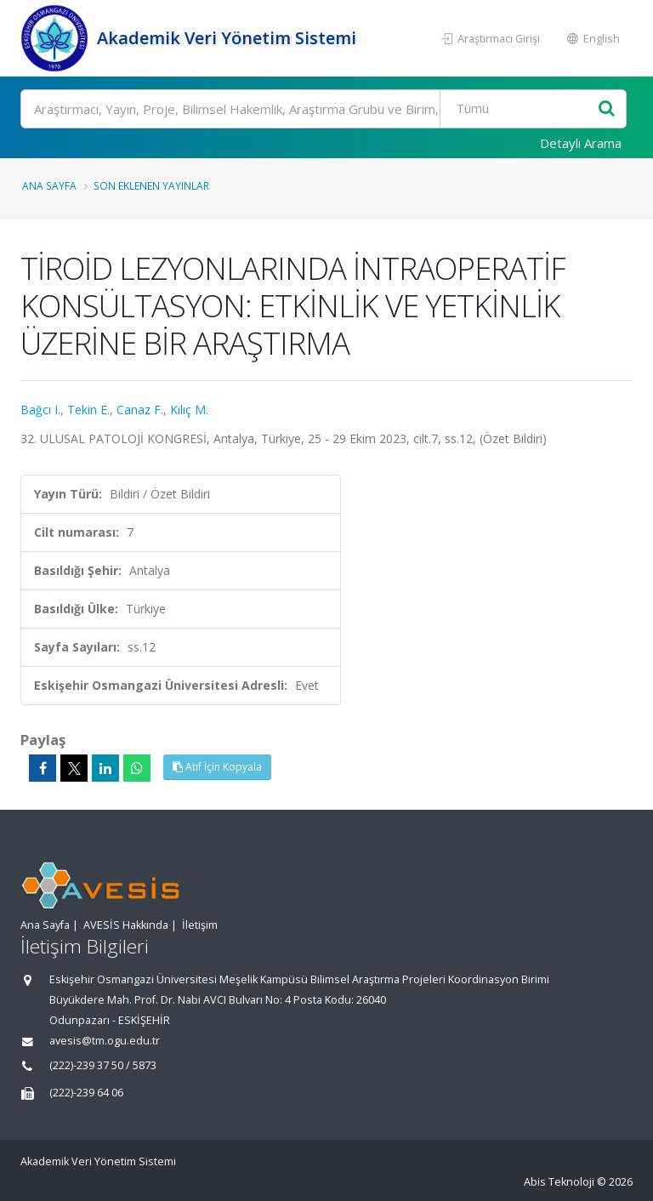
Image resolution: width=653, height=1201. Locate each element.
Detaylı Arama (581, 142)
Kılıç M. (189, 409)
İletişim (200, 925)
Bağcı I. (40, 409)
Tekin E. (88, 409)
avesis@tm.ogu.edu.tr (104, 1040)
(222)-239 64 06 (86, 1092)
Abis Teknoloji (559, 1182)
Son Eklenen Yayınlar (151, 185)
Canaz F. (139, 409)
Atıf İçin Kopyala (217, 767)
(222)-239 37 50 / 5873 (102, 1065)
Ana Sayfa (49, 185)
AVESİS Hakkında (125, 925)
